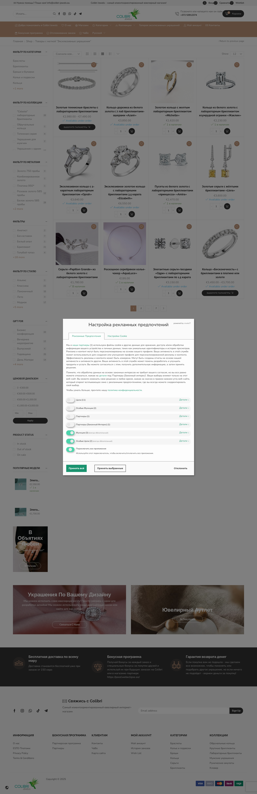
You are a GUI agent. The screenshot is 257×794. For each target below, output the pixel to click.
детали (184, 399)
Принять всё (76, 468)
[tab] (86, 336)
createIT (187, 323)
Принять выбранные (110, 468)
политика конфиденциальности (125, 390)
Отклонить (180, 468)
